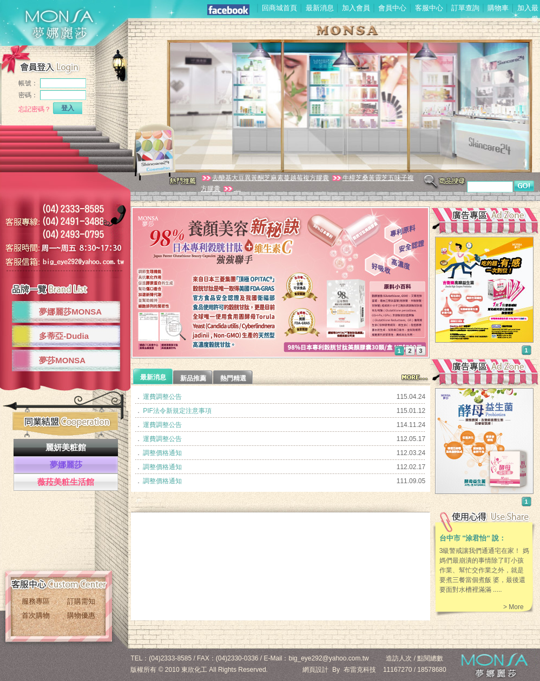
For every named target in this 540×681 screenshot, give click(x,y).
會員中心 (392, 8)
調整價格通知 (162, 453)
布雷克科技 (360, 669)
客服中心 (429, 8)
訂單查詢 (465, 8)
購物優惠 (81, 615)
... (231, 188)
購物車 (498, 8)
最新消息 (320, 8)
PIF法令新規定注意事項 (177, 411)
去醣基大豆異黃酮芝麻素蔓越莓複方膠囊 (265, 178)
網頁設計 (315, 669)
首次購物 (36, 615)
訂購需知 (81, 601)
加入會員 (356, 8)
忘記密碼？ (34, 109)
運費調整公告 (162, 396)
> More (513, 607)
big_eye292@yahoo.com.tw (329, 658)
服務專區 (36, 601)
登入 (67, 108)
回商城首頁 (279, 8)
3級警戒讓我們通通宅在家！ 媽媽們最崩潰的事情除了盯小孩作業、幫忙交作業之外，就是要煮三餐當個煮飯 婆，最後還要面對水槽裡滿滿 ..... (484, 570)
